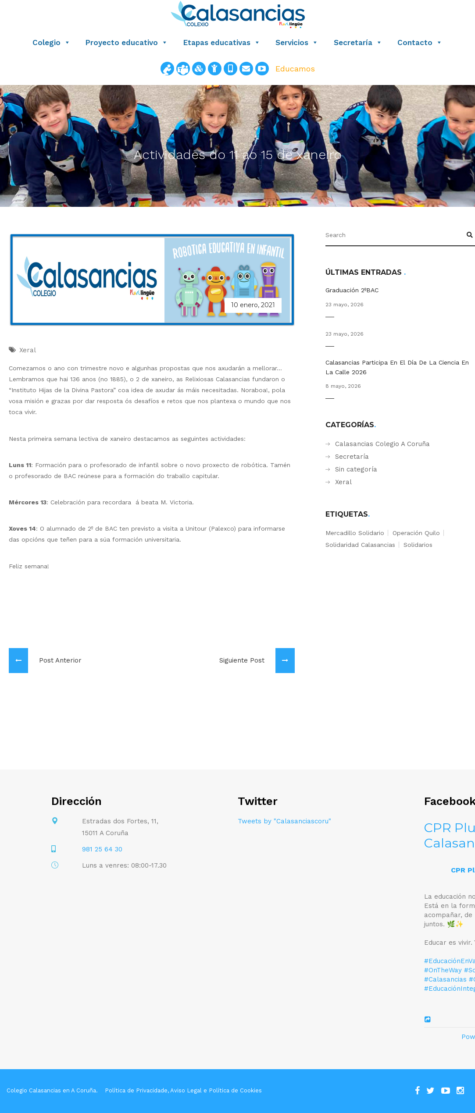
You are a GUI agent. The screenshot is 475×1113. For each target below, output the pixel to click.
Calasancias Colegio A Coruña (382, 444)
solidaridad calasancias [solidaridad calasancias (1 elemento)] (360, 545)
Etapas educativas (222, 42)
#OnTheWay (443, 970)
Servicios (296, 42)
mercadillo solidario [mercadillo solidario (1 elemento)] (354, 533)
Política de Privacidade (136, 1090)
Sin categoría (356, 469)
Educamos (295, 68)
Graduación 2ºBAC (352, 290)
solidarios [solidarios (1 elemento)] (418, 545)
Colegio (51, 42)
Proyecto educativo (127, 42)
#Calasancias (445, 979)
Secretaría (358, 42)
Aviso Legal (186, 1090)
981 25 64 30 (102, 849)
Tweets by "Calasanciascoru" (284, 821)
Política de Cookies (235, 1090)
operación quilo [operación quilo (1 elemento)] (416, 533)
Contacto (420, 42)
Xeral (343, 482)
